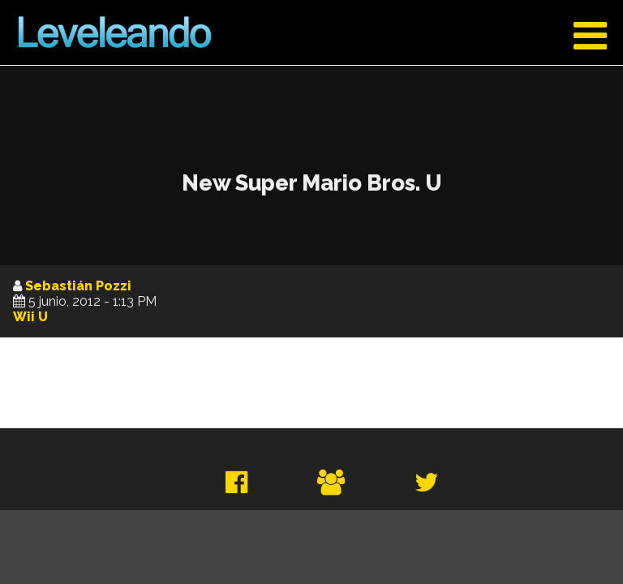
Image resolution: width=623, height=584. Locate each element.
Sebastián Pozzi (78, 286)
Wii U (30, 316)
